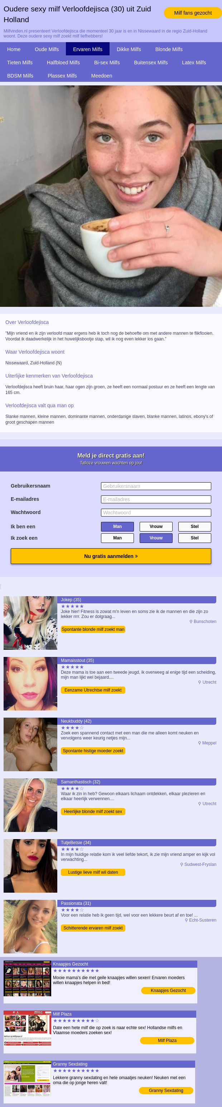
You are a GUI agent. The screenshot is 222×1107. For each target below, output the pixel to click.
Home (13, 49)
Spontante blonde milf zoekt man (93, 629)
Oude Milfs (47, 49)
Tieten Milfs (20, 62)
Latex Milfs (194, 62)
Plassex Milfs (62, 76)
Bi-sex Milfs (107, 62)
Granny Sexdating (166, 1090)
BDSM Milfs (20, 76)
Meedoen (101, 76)
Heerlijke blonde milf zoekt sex (93, 811)
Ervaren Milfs (87, 49)
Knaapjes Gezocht (168, 990)
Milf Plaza (167, 1040)
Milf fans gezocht (193, 13)
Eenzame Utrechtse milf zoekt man (92, 691)
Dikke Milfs (129, 49)
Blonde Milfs (169, 49)
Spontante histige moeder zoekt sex (93, 751)
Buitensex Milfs (151, 62)
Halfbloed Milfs (63, 62)
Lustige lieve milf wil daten (93, 872)
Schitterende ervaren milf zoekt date (92, 929)
